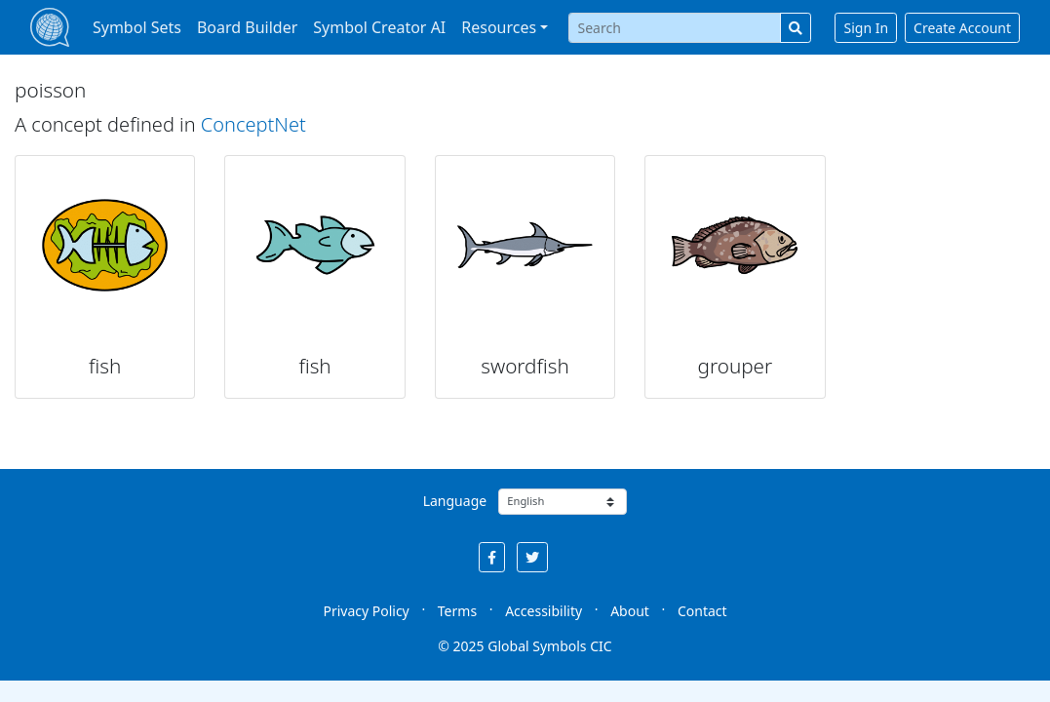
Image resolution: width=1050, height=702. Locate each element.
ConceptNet (253, 124)
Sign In (865, 28)
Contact (702, 611)
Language (454, 500)
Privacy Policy (365, 611)
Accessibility (543, 611)
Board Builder (247, 27)
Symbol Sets (137, 27)
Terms (457, 611)
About (629, 611)
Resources (498, 27)
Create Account (962, 28)
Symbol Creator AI (379, 27)
